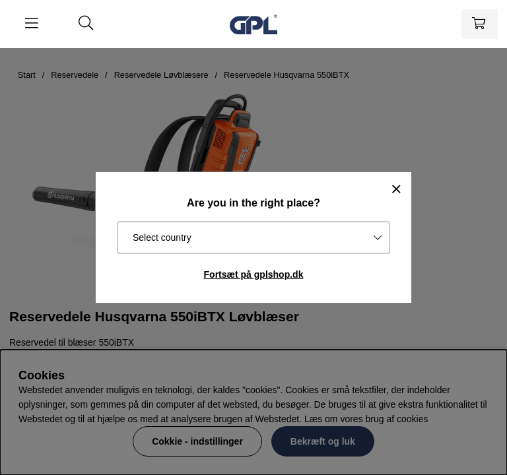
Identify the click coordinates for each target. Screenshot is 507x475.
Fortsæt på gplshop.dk (254, 274)
